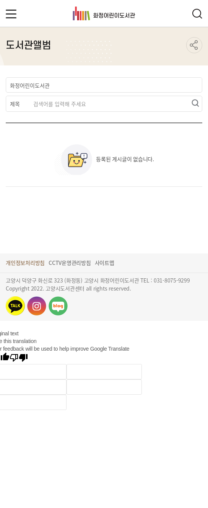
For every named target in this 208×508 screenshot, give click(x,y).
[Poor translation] (19, 358)
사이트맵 (104, 262)
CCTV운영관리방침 (70, 262)
